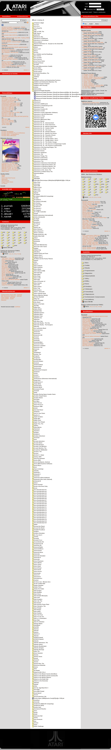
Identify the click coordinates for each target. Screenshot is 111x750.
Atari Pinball (36, 608)
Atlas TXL (36, 651)
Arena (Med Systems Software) (42, 463)
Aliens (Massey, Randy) (40, 295)
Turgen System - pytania (89, 55)
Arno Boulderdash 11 (39, 507)
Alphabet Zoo (37, 317)
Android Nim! (37, 366)
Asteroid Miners (37, 548)
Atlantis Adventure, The (40, 642)
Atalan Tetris (36, 587)
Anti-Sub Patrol (37, 410)
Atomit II (35, 660)
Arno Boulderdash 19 (39, 521)
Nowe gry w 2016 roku (8, 113)
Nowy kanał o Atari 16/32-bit (9, 35)
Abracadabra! (37, 42)
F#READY (85, 208)
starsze (27, 127)
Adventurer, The (37, 161)
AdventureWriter (38, 173)
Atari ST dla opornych (8, 120)
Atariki (3, 175)
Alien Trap (36, 288)
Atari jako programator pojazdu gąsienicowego (14, 47)
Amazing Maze (37, 342)
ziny (96, 194)
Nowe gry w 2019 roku (8, 108)
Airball (35, 213)
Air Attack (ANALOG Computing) (42, 196)
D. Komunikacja (87, 291)
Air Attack (36, 194)
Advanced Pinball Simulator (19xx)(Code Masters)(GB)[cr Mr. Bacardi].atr (56, 92)
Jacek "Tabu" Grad (87, 221)
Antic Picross (37, 403)
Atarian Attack (37, 623)
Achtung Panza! (37, 63)
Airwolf (35, 225)
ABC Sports (36, 33)
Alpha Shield (36, 309)
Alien (34, 262)
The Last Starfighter (7, 277)
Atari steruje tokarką (87, 345)
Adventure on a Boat (39, 149)
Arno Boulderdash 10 (39, 505)
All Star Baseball (38, 297)
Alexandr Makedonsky (39, 244)
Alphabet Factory (38, 312)
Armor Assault (37, 484)
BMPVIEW (5, 119)
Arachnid (35, 437)
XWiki (3, 176)
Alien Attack (36, 269)
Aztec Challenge (38, 726)
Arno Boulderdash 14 (39, 512)
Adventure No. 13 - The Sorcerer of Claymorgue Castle (49, 143)
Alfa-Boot (36, 251)
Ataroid (35, 630)
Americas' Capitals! (38, 345)
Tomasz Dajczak (86, 204)
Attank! (35, 684)
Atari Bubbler (37, 592)
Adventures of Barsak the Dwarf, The (44, 164)
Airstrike (35, 220)
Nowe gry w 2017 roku (8, 109)
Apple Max (36, 418)
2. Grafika (85, 265)
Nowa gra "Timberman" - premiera (91, 66)
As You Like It (37, 535)
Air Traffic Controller (39, 211)
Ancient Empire (37, 361)
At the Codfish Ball (38, 583)
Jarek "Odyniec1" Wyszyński (90, 225)
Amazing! (36, 340)
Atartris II (35, 634)
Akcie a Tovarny (37, 232)
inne (14, 245)
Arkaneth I (36, 472)
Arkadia (35, 470)
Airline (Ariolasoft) (38, 217)
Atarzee (35, 635)
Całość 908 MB (87, 301)
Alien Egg (36, 279)
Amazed (35, 337)
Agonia (35, 192)
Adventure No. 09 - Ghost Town (42, 136)
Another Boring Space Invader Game (44, 394)
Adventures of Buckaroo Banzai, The (44, 166)
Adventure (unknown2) (39, 159)
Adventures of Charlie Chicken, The (43, 168)
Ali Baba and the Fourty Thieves (42, 258)
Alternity (35, 326)
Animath (35, 390)
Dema (97, 24)
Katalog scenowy (86, 177)
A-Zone (35, 722)
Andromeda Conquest (39, 370)
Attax (34, 686)
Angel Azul (36, 380)
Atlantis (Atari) (37, 644)
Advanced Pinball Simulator (41, 90)
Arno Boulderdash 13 (39, 510)
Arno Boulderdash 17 (39, 517)
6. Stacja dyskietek (88, 276)
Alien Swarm (36, 286)
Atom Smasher (37, 653)
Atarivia (35, 628)
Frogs (3, 260)
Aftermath (36, 184)
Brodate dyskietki (6, 61)
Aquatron (36, 430)
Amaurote (36, 331)
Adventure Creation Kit (39, 109)
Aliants (35, 260)
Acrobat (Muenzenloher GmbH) (42, 66)
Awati (34, 714)
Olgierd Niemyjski (87, 228)
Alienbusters (36, 290)
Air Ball (35, 198)
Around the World (38, 528)
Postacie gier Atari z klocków (9, 59)
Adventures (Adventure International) (44, 163)
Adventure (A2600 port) (40, 104)
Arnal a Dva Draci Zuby (40, 486)
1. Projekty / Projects (88, 74)
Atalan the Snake (38, 588)
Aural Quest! (36, 693)
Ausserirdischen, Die (39, 696)
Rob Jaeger (85, 220)
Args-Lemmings (37, 469)
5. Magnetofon (87, 273)
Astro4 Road (36, 568)
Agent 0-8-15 (36, 187)
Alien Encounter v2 (38, 281)
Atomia (35, 655)
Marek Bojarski (86, 227)
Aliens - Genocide (38, 291)
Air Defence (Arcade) (39, 201)
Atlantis (35, 641)
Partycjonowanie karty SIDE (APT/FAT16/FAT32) (15, 116)
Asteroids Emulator (38, 555)
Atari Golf (36, 597)
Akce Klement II (37, 231)
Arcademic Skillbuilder (39, 450)
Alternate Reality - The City (41, 323)
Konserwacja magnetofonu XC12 (11, 105)
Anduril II (35, 377)
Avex (34, 710)
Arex (34, 467)
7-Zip (15, 253)
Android (35, 363)
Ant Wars (35, 401)
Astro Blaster (37, 562)
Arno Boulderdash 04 (39, 495)
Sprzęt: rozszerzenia (88, 240)
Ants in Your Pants (38, 413)
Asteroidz (36, 559)
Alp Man (35, 305)
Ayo (34, 721)
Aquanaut (36, 429)
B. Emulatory (86, 286)
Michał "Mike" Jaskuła (88, 207)
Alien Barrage (37, 272)
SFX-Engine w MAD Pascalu (9, 99)
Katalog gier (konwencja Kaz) (9, 225)
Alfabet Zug (36, 250)
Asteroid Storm (37, 552)
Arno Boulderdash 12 (39, 509)
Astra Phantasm (37, 561)
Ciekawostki (85, 64)
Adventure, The (37, 154)
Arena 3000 (36, 460)
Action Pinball (37, 69)
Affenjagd (36, 178)
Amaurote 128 (37, 335)
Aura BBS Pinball (38, 691)
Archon (4, 275)
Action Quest (37, 71)
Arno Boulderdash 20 (39, 522)
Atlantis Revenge (38, 649)
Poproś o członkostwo (99, 12)
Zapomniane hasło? (87, 12)
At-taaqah (36, 670)
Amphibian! (36, 352)
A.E (34, 175)
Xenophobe (5, 267)
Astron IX (36, 575)
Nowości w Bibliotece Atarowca (10, 44)
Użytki (91, 24)
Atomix (35, 661)
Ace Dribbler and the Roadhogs (42, 54)
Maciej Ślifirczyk (86, 224)
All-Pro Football (37, 300)
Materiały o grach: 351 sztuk (9, 168)
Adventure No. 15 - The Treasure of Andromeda (47, 145)
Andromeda (36, 368)
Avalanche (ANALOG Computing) (42, 703)
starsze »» (26, 70)
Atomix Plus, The (38, 663)
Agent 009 (36, 185)
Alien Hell (36, 284)
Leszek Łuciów (86, 216)
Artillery (35, 531)
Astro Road (36, 566)
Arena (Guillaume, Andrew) (41, 462)
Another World (37, 397)
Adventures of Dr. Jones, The (41, 170)
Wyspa (3, 274)
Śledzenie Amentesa (88, 215)
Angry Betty (36, 383)
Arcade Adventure (38, 441)
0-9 (3, 232)
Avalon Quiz (36, 707)
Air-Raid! (35, 218)
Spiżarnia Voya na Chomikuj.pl (10, 170)
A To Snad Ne (37, 28)
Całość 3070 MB (7, 247)
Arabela (35, 432)
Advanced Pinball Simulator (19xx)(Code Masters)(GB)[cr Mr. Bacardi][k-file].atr (58, 94)
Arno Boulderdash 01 (39, 489)
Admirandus (36, 89)
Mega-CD (85, 45)
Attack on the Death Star (40, 679)
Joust (3, 263)
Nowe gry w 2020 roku (8, 107)
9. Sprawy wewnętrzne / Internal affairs (93, 85)
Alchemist (36, 241)
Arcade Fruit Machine (39, 446)
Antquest (35, 411)
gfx (107, 181)
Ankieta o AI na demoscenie (9, 32)
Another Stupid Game (39, 396)
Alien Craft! (36, 278)
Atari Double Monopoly (40, 595)
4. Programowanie (88, 270)
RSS (26, 22)
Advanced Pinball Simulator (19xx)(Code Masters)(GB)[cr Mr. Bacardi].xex (56, 96)
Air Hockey (36, 203)
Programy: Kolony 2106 (88, 239)
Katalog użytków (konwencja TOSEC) (92, 304)
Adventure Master (38, 121)
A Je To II (35, 26)
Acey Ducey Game (38, 61)
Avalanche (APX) (38, 705)
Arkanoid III (36, 481)
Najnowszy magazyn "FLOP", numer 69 (12, 29)
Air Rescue (36, 206)
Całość (5, 253)
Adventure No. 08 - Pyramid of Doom (44, 135)
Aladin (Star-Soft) (38, 236)
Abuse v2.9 (36, 49)
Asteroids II (36, 557)
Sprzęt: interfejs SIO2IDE (89, 247)
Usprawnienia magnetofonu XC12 (11, 103)
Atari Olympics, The (39, 606)
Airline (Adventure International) (42, 215)
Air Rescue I (36, 208)
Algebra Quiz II (37, 257)
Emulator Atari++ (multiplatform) (10, 134)
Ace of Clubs (37, 57)
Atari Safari (36, 611)
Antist (35, 408)
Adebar (35, 87)
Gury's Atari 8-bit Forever (8, 178)
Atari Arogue (36, 590)
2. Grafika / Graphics (88, 76)
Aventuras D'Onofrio (39, 709)
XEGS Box (85, 341)
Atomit (35, 658)
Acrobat (35, 64)
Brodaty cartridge (6, 40)
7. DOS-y (85, 278)
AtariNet (35, 627)
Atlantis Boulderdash (39, 646)
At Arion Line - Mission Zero (41, 582)
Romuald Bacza (86, 213)
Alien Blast (36, 274)
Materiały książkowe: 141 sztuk (10, 166)
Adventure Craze (38, 107)
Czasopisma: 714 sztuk (8, 163)
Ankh (34, 392)
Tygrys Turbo (86, 328)
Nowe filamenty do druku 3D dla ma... (92, 47)
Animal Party (37, 385)
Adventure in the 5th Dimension (42, 114)
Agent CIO (36, 189)
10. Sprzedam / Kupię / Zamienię (91, 86)
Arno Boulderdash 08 (39, 502)
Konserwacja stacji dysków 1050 (10, 104)
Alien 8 (35, 264)
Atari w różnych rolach (88, 343)
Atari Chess (36, 594)
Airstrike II (36, 222)
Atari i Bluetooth (86, 319)
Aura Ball (35, 689)
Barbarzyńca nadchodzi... (9, 49)
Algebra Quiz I (37, 255)
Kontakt (3, 186)
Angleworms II (37, 382)
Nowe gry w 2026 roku (8, 97)
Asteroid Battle (37, 547)
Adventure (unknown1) (39, 157)
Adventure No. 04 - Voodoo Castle (43, 128)
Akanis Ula (36, 227)
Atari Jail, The (37, 601)
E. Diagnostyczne (88, 294)
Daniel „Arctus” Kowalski (89, 209)
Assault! (35, 538)
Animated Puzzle (38, 389)
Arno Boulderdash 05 (39, 496)
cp (107, 179)
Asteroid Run (37, 550)
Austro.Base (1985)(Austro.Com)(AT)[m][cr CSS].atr (48, 698)
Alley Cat (35, 298)
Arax (34, 439)
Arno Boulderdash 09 (39, 503)
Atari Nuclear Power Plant (40, 604)
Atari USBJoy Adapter (88, 238)
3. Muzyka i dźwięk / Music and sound (92, 77)
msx (102, 187)
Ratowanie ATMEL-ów (88, 324)
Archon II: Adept (6, 271)
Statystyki (3, 300)
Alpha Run (36, 307)
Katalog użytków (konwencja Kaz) (91, 255)
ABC (34, 29)
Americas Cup (37, 347)
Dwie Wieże (5, 278)
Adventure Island (38, 117)
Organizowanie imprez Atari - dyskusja (11, 294)
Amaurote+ (36, 333)
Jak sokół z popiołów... (8, 57)
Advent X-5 (36, 100)
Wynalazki (84, 315)
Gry (86, 24)
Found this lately (86, 50)
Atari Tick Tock (37, 615)
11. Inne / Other (86, 88)
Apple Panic (36, 420)
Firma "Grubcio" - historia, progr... (91, 61)
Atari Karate (36, 602)
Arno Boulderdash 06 (39, 498)
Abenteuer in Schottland (40, 40)
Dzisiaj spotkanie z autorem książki (11, 41)
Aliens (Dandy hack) (39, 293)
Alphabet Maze (37, 314)
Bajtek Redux (5, 171)
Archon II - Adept (38, 455)
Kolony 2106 (5, 270)
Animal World (37, 387)
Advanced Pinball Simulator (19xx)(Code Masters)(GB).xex (52, 98)
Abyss (35, 50)
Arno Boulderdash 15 (39, 514)
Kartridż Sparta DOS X (8, 101)
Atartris (35, 632)
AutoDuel (36, 700)
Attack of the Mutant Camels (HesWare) (44, 674)
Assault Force (37, 540)
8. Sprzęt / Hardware (88, 84)
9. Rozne (85, 283)
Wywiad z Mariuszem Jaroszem (91, 201)
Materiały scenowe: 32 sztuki (9, 164)
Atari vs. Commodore (39, 618)
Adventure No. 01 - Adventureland (43, 123)
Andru (35, 373)
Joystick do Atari (86, 327)
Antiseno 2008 (37, 406)
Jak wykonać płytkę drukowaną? (91, 336)
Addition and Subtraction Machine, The (44, 82)
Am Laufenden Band (39, 328)
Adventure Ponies (38, 150)
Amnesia (35, 349)
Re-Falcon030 (5, 51)
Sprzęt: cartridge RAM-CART (90, 243)
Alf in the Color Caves (39, 246)
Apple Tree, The (37, 423)
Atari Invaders (37, 599)
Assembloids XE (38, 542)
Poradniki (3, 96)
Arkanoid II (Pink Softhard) (41, 477)
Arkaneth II (36, 474)
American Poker (37, 343)
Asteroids (36, 554)
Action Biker (36, 68)
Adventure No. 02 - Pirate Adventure (43, 124)
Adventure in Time (38, 116)
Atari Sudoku (37, 613)
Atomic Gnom (37, 656)
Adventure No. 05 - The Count (41, 130)
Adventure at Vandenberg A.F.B (42, 105)
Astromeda (36, 573)
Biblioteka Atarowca (6, 138)
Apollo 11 (36, 415)
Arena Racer (36, 465)
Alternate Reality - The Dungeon (42, 324)
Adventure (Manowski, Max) (41, 119)
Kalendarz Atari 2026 (7, 63)
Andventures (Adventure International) (44, 378)
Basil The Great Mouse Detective (11, 279)
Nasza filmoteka (6, 64)
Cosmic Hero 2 (86, 69)
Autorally (35, 702)
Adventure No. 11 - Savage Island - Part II (45, 140)
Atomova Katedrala (38, 665)
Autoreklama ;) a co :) (88, 39)
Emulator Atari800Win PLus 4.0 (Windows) (13, 133)
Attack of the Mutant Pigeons (41, 677)
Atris (34, 668)
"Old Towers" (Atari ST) (8, 258)
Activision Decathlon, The (40, 73)
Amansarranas (37, 330)
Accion (35, 52)
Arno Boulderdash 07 (39, 500)
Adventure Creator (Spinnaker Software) (45, 112)
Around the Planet (38, 526)
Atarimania (5, 179)
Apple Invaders (37, 416)
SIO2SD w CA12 (87, 323)
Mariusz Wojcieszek (87, 212)
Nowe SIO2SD (86, 321)
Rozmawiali (84, 200)
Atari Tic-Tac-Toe (38, 616)
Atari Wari (36, 620)
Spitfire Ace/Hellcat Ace (8, 273)
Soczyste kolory (86, 340)
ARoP (34, 524)
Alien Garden (37, 283)
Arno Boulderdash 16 (39, 515)
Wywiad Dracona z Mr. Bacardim (91, 203)
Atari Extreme (5, 55)
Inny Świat (4, 282)
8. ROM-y (85, 281)
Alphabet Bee (37, 310)
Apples (35, 425)
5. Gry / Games (86, 80)
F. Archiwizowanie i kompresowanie (93, 297)
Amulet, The (36, 354)
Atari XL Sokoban (38, 621)
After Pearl (36, 182)
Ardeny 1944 (36, 456)
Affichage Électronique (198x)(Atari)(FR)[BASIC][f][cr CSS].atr (51, 180)
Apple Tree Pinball (38, 422)
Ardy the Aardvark (38, 458)
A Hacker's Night (38, 23)
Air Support (36, 210)
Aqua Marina (36, 427)
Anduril (35, 375)
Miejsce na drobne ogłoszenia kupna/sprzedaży (95, 244)
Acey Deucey (37, 59)
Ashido (35, 536)
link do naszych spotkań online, (90, 102)
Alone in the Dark (38, 304)
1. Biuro (85, 262)
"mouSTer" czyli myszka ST (89, 236)
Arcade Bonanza (38, 444)
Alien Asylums (37, 267)
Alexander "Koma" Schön (89, 223)
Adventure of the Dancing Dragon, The (44, 147)
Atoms (35, 667)
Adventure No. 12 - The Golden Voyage (44, 142)
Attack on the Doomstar (40, 680)
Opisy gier (4, 256)
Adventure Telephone (39, 152)
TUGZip (19, 253)
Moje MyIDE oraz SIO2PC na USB (91, 333)
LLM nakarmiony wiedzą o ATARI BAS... (93, 42)
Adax (34, 78)
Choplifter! (4, 262)
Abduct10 (36, 35)
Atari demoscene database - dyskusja (11, 296)
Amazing (35, 338)
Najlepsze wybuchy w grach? (90, 58)
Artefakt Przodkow (38, 529)
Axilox (35, 717)
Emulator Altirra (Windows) (9, 135)
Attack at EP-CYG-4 (38, 672)
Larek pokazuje (6, 111)
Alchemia (36, 239)
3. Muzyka (86, 268)
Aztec (34, 724)
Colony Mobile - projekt (7, 298)
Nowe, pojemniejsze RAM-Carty (91, 235)
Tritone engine (6, 123)
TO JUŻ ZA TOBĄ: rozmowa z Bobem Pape (94, 217)
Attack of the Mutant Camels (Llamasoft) (45, 675)
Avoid (34, 712)
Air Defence (36, 199)
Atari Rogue (36, 609)
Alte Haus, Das (37, 321)
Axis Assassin (37, 719)
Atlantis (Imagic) (38, 648)
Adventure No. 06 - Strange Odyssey (43, 131)
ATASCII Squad (37, 637)
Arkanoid (35, 475)
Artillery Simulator (38, 533)
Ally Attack (36, 302)
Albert (35, 238)
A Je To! (35, 24)
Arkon (35, 483)
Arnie (34, 488)
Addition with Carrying (39, 85)
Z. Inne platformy (88, 299)
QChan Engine (6, 124)
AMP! (34, 350)
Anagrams (36, 357)
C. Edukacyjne (87, 289)
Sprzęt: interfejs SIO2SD (89, 248)
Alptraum (35, 319)
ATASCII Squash (38, 639)
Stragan (83, 234)
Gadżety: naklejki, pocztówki (90, 242)
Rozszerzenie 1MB (87, 331)
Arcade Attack (37, 443)
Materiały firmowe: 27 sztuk (9, 167)
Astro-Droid (36, 569)
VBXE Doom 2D (86, 53)
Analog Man (36, 359)
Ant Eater (36, 399)
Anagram (35, 356)
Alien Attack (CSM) (38, 271)
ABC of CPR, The (38, 31)
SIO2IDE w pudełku (87, 344)
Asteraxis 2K (36, 545)
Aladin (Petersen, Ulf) (39, 234)
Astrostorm (36, 576)
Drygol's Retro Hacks (7, 182)
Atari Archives (5, 180)
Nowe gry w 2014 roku (8, 121)
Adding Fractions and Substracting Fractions (46, 80)
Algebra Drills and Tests (40, 253)
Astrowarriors (37, 578)
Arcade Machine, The (39, 448)
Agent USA (36, 191)
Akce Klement (37, 229)
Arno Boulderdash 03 (39, 493)
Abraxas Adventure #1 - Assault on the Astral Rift (47, 43)
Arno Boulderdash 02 (39, 491)
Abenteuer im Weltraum (40, 38)
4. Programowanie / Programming (91, 78)
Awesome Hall (37, 716)
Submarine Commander (8, 259)
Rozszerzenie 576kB (88, 339)
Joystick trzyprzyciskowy (89, 332)
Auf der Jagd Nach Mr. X (40, 688)
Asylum (35, 580)
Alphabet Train (37, 316)
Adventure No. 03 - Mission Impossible (44, 126)
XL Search (4, 183)
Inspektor (4, 283)
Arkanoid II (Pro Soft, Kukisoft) (42, 479)
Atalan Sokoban (37, 585)
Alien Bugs (36, 276)
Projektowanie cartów (88, 325)
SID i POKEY (86, 37)
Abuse (35, 47)
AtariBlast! (36, 625)
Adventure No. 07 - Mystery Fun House (44, 133)
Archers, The (37, 451)
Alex (34, 243)
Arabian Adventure (38, 436)
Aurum (35, 694)
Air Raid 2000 (37, 205)
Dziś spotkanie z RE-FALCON (10, 52)
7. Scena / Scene (87, 82)
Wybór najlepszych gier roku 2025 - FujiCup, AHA (15, 37)
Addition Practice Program (41, 83)
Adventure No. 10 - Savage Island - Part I (45, 138)
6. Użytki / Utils (86, 81)
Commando (5, 264)
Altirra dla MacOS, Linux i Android (91, 34)
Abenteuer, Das (37, 36)
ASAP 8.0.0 (5, 56)
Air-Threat (36, 224)
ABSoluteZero (37, 45)
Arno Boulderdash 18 (39, 519)
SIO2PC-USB (86, 320)
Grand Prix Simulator (7, 285)
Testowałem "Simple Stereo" (90, 329)
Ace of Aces (36, 55)
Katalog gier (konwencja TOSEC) (10, 250)
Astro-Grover (37, 571)
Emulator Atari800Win (7, 131)
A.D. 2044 (36, 75)
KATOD (84, 211)
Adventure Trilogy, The (39, 156)
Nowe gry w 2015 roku (8, 115)
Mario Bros (5, 266)
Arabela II (36, 434)
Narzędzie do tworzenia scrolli (10, 100)
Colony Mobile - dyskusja (8, 297)
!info (96, 184)
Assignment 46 (37, 543)
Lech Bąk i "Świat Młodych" (89, 205)
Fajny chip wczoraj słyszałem (90, 31)
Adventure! (36, 102)
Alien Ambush (37, 265)
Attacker (35, 682)
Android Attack (37, 364)
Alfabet (35, 248)
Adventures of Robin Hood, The (42, 171)
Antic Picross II (37, 404)
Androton (36, 371)
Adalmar (35, 76)
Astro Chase (36, 564)
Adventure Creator (38, 110)
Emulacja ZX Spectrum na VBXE (11, 112)
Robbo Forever (6, 268)
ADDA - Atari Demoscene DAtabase (91, 174)
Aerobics (35, 176)
